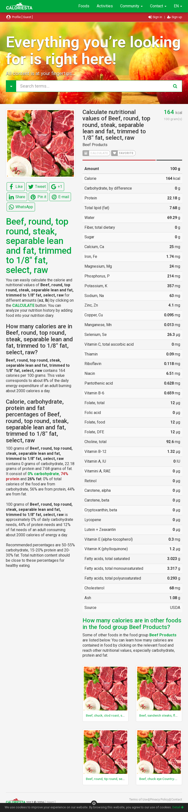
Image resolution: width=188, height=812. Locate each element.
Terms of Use (139, 799)
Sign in (155, 17)
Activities (105, 6)
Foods (83, 6)
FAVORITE (122, 153)
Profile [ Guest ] (19, 17)
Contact (158, 6)
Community (131, 6)
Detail (178, 807)
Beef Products (94, 144)
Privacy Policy (160, 799)
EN (178, 6)
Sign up (174, 17)
